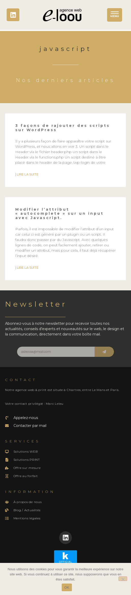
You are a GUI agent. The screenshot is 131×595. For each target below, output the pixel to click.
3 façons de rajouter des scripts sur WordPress (62, 127)
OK (66, 587)
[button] (114, 15)
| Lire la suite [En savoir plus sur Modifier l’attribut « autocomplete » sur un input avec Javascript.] (26, 267)
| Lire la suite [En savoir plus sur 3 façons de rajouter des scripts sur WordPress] (26, 174)
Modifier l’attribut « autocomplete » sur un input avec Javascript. (59, 213)
